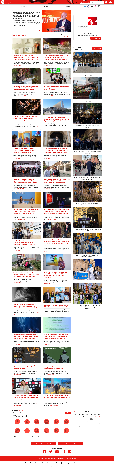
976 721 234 (92, 463)
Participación (37, 422)
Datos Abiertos (67, 34)
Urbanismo (56, 422)
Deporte (56, 431)
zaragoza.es (9, 3)
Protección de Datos (71, 458)
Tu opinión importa (70, 443)
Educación (27, 431)
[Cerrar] (88, 2)
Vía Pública (17, 431)
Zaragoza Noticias (13, 2)
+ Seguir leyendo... (18, 65)
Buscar (68, 412)
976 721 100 (82, 463)
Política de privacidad (50, 458)
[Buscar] (106, 2)
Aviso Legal (40, 458)
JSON (63, 36)
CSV (70, 36)
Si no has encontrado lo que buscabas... (43, 443)
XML (67, 36)
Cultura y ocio (27, 422)
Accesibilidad (61, 458)
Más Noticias (19, 35)
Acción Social (37, 431)
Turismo (66, 431)
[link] (74, 411)
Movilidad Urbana (47, 422)
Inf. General (17, 422)
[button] (34, 30)
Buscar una (17, 410)
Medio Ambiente (66, 422)
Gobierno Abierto (47, 431)
